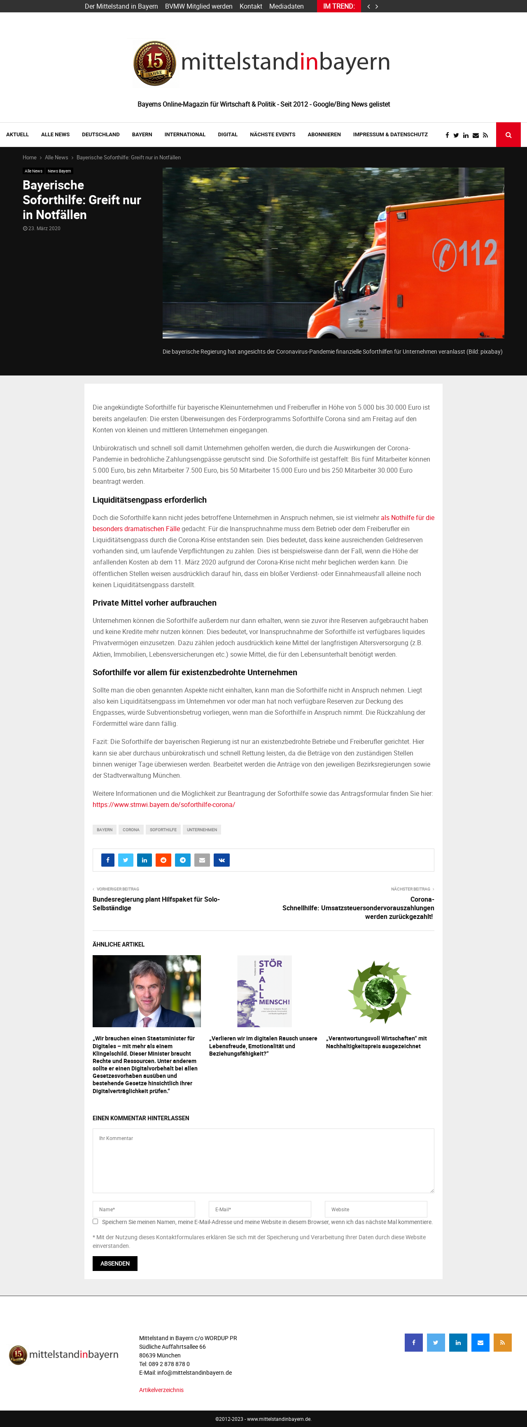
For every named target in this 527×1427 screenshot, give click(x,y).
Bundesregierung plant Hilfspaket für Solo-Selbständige (156, 903)
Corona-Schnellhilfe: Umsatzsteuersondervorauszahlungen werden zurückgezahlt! (358, 908)
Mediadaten (286, 6)
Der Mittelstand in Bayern (121, 6)
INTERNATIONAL (185, 134)
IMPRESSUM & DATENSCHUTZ (390, 134)
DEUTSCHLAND (100, 134)
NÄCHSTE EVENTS (272, 134)
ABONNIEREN (324, 134)
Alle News (55, 134)
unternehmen (202, 829)
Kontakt (251, 6)
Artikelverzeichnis (161, 1390)
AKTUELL (17, 134)
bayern (104, 829)
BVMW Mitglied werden (199, 6)
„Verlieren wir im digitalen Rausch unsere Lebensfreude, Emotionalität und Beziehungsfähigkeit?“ (263, 1045)
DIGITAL (228, 134)
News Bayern (59, 171)
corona (131, 829)
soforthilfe (163, 829)
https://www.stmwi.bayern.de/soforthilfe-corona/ (164, 804)
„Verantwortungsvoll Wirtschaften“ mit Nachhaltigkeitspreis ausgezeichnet (376, 1041)
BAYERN (142, 134)
